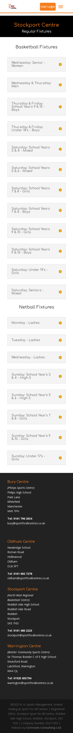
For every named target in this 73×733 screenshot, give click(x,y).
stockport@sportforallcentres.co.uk (29, 635)
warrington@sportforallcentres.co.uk (30, 683)
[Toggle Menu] (60, 6)
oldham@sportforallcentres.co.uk (28, 578)
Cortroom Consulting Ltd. (44, 727)
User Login (48, 6)
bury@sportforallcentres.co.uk (26, 523)
